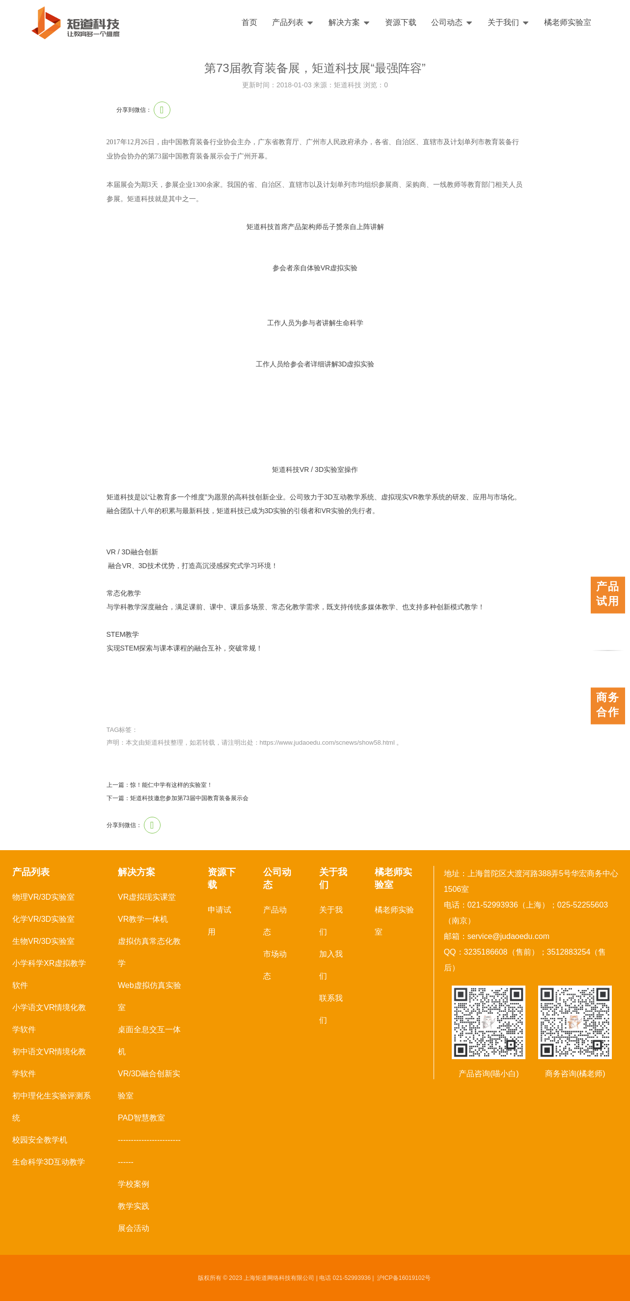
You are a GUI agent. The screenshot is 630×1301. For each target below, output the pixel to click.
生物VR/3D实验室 (43, 941)
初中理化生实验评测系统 (51, 1107)
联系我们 (331, 1009)
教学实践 (133, 1206)
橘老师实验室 (567, 22)
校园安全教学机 (39, 1140)
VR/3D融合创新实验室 (149, 1084)
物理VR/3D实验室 (43, 897)
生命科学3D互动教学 (48, 1162)
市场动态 (275, 965)
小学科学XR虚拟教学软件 (49, 974)
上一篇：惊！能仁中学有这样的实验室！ (160, 784)
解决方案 (349, 22)
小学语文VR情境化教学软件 (49, 1018)
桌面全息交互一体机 (149, 1040)
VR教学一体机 (143, 919)
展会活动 (133, 1228)
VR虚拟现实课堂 (147, 897)
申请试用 (219, 921)
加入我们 (331, 965)
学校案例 (133, 1184)
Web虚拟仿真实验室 (149, 996)
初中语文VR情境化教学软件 (49, 1062)
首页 (249, 22)
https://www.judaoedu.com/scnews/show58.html (327, 742)
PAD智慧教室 (141, 1118)
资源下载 (400, 22)
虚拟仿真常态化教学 (149, 952)
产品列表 (293, 22)
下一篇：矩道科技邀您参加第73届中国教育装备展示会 (177, 798)
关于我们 (508, 22)
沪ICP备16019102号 (404, 1278)
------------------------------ (149, 1151)
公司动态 (452, 22)
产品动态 (275, 921)
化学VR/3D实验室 (43, 919)
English (594, 22)
